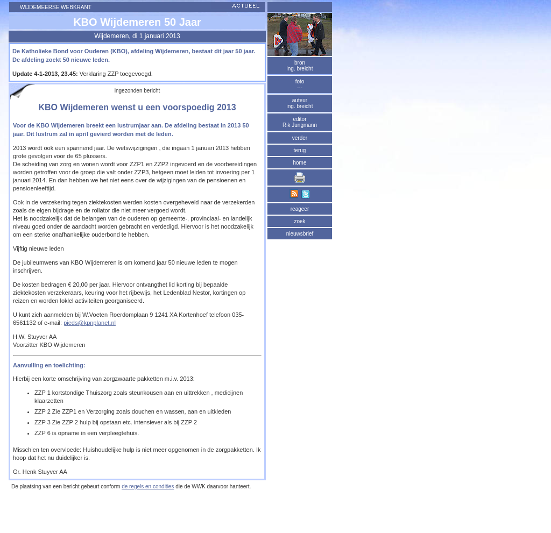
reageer (300, 209)
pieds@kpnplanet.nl (89, 322)
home (299, 163)
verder (299, 138)
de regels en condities (148, 486)
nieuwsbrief (300, 234)
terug (300, 150)
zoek (299, 221)
